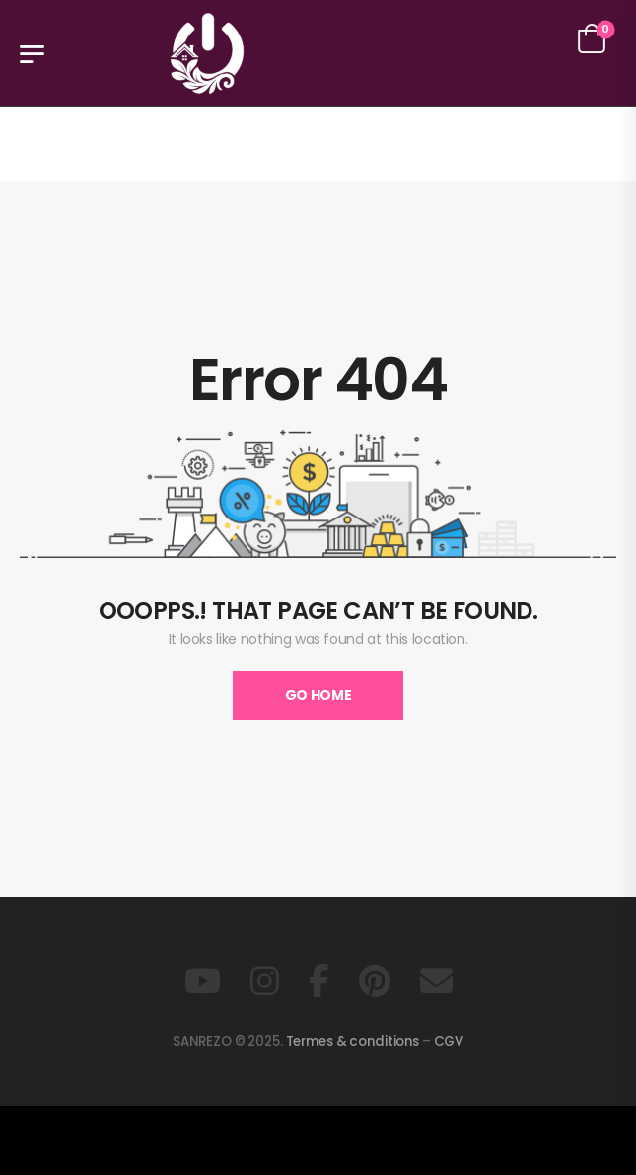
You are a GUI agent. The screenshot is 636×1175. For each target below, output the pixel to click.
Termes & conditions (352, 1041)
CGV (449, 1041)
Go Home (318, 695)
